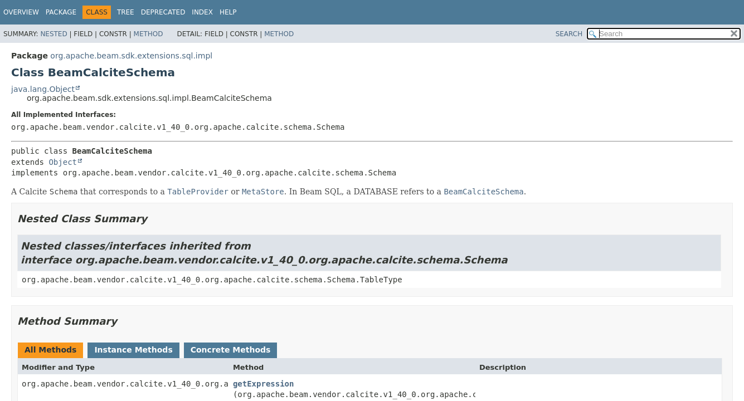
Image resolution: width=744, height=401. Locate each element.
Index (202, 12)
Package (61, 12)
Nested (53, 34)
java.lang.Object (43, 89)
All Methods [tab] (50, 349)
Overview (21, 12)
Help (228, 12)
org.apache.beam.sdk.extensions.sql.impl (131, 55)
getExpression (263, 383)
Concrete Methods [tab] (231, 349)
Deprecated (163, 12)
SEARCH (569, 34)
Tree (125, 12)
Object (62, 162)
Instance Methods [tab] (133, 349)
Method (148, 34)
